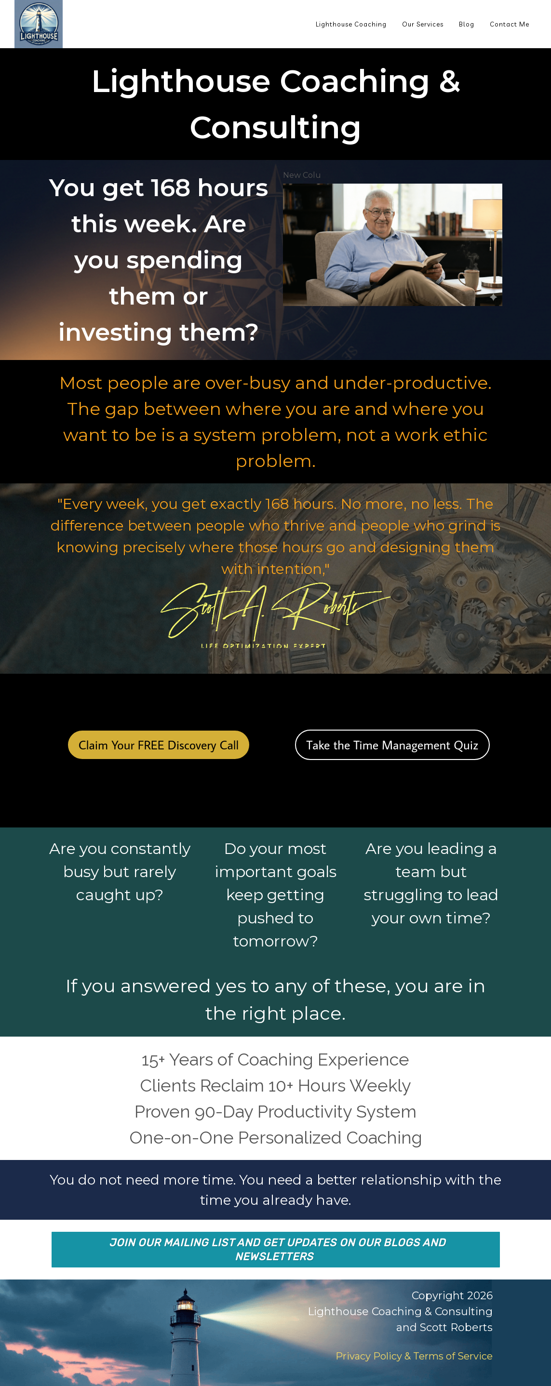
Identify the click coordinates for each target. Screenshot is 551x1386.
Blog (466, 24)
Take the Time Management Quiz (393, 744)
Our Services (422, 24)
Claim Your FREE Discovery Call (159, 744)
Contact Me (509, 24)
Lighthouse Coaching (351, 24)
